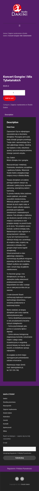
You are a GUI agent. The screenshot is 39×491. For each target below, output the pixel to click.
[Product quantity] (14, 93)
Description (9, 115)
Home (5, 33)
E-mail (5, 443)
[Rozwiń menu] (19, 25)
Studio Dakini (25, 484)
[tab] (9, 114)
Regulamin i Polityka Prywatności (19, 469)
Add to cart (9, 98)
